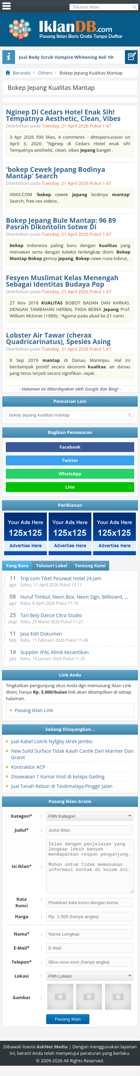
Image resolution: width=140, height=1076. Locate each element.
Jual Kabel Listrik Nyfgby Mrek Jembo (51, 741)
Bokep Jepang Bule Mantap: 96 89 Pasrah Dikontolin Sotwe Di (61, 223)
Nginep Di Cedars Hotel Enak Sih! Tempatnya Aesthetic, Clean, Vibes (63, 115)
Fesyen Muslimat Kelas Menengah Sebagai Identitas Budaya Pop (62, 281)
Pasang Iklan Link (34, 710)
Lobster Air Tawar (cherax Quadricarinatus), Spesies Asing (58, 338)
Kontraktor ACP (28, 767)
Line (70, 487)
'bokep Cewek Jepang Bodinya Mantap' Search (55, 172)
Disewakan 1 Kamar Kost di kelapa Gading (57, 776)
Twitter (70, 460)
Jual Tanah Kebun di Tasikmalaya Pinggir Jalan (62, 786)
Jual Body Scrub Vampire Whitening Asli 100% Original (78, 57)
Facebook (70, 447)
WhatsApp (70, 474)
